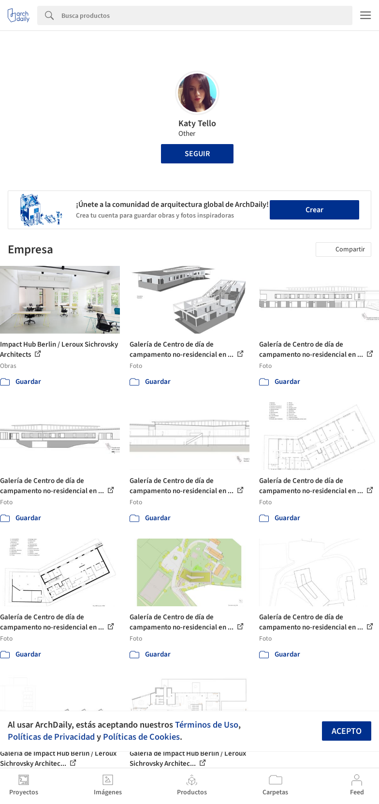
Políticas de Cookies (141, 737)
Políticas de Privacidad (51, 737)
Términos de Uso (206, 724)
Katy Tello (197, 123)
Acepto (347, 731)
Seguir (197, 153)
